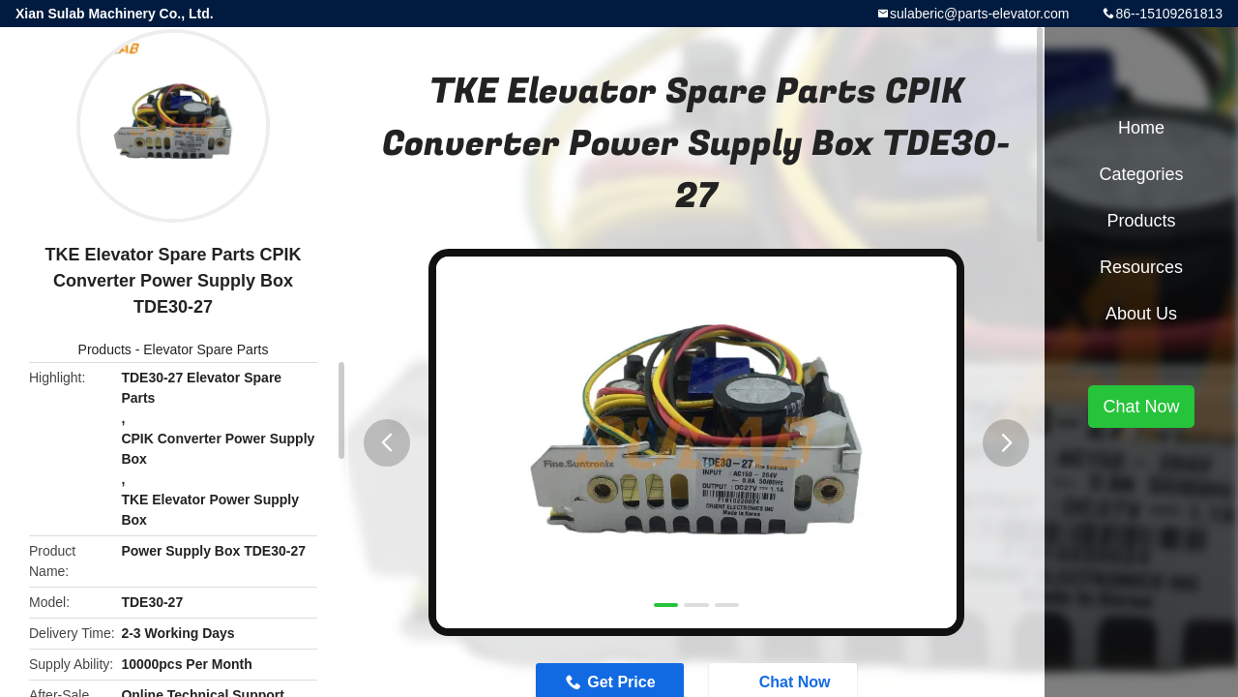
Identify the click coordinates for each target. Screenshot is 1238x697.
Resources (1141, 267)
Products (105, 349)
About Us (1141, 313)
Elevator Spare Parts (205, 349)
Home (1141, 127)
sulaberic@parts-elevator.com (979, 13)
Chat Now (1141, 406)
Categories (1141, 174)
